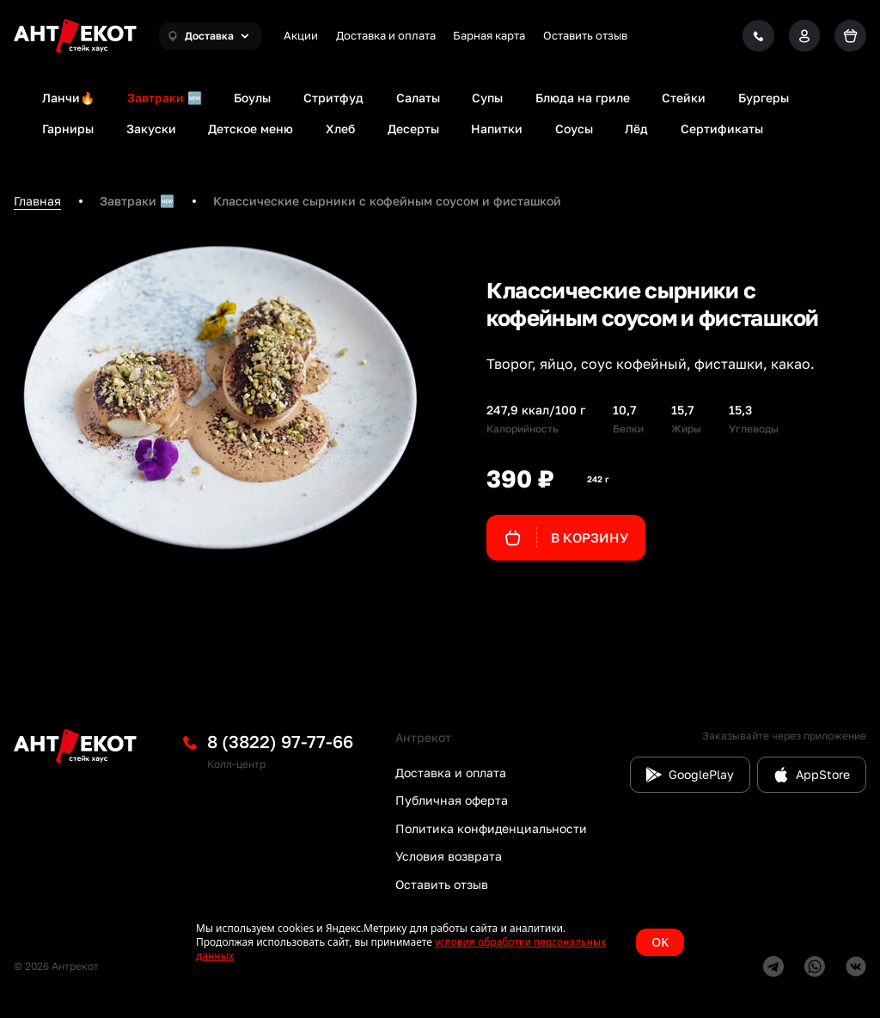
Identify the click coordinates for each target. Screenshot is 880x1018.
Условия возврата (448, 856)
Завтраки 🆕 (164, 97)
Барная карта (489, 35)
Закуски (151, 128)
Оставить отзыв (585, 35)
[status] (440, 942)
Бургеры (763, 97)
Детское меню (250, 128)
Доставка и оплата (386, 35)
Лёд (636, 128)
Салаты (418, 97)
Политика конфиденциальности (491, 828)
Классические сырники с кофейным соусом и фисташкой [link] (387, 200)
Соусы (574, 128)
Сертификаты (722, 128)
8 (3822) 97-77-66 (280, 741)
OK (660, 942)
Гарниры (68, 128)
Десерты (413, 128)
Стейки (684, 97)
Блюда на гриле (582, 97)
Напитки (496, 128)
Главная (37, 200)
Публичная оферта (451, 800)
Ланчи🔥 (68, 97)
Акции (301, 35)
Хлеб (340, 128)
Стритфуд (333, 97)
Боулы (252, 97)
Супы (487, 97)
